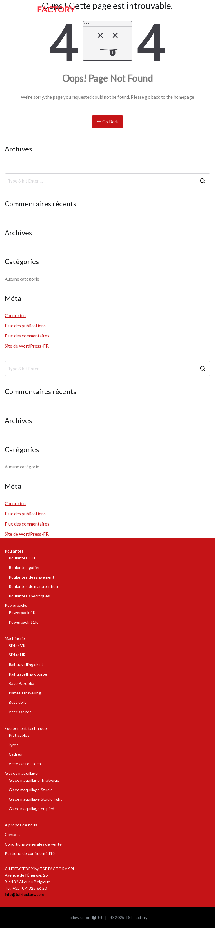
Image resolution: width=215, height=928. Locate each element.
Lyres (14, 744)
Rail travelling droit (26, 664)
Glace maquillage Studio (31, 789)
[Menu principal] (204, 10)
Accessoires (20, 711)
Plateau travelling (25, 692)
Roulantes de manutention (33, 586)
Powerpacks (16, 605)
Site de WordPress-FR (27, 346)
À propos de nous (21, 824)
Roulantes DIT (22, 557)
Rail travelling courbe (28, 673)
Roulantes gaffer (24, 567)
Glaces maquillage (21, 773)
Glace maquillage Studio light (35, 799)
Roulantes (14, 550)
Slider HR (17, 654)
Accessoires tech (25, 763)
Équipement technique (26, 728)
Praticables (19, 735)
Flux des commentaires (27, 335)
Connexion (15, 315)
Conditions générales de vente (33, 844)
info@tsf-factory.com (24, 894)
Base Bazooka (21, 683)
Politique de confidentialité (30, 853)
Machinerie (15, 638)
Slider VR (17, 645)
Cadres (15, 754)
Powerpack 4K (22, 612)
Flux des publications (25, 325)
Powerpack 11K (23, 622)
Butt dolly (18, 702)
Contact (12, 834)
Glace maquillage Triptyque (34, 780)
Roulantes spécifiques (29, 595)
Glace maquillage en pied (31, 808)
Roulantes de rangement (31, 577)
